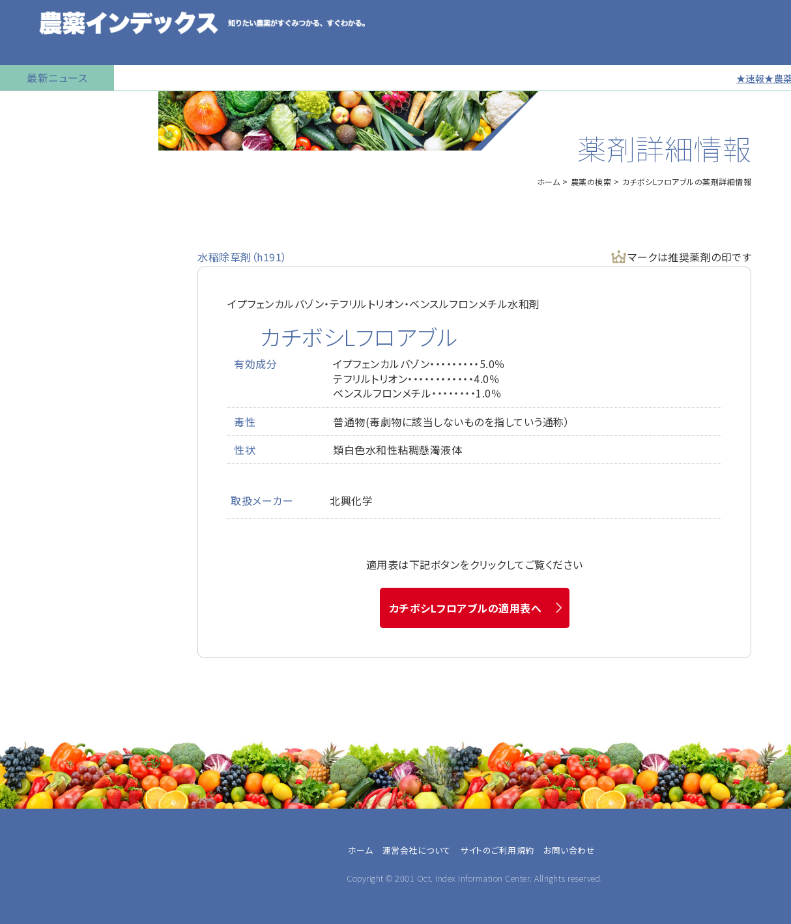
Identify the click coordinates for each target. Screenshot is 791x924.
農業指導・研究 (44, 869)
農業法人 (32, 838)
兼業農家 (32, 823)
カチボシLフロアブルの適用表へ (466, 608)
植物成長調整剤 (43, 270)
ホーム (548, 181)
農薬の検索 (32, 140)
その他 (27, 916)
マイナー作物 (36, 303)
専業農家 (32, 807)
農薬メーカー (41, 885)
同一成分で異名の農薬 (58, 498)
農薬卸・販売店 (44, 901)
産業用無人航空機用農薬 (64, 205)
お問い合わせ (37, 531)
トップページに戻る (50, 107)
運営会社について (416, 850)
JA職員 (28, 854)
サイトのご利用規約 (497, 850)
